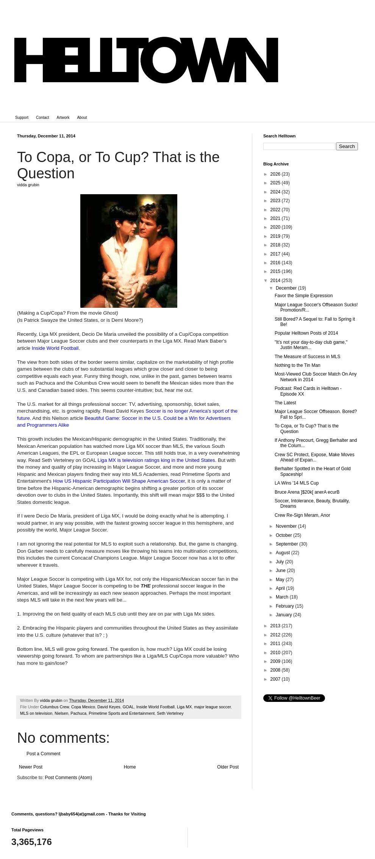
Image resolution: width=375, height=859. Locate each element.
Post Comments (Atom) (68, 777)
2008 (276, 670)
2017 (276, 254)
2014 (276, 280)
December (287, 288)
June (281, 570)
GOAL (128, 707)
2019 (276, 236)
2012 (276, 635)
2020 (276, 227)
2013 (276, 625)
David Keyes (108, 707)
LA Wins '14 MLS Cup (297, 483)
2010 (276, 652)
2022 (276, 209)
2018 (276, 245)
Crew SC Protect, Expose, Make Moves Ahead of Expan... (315, 457)
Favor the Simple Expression (304, 295)
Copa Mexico (83, 707)
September (287, 544)
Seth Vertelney (170, 713)
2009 (276, 661)
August (283, 552)
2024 (276, 192)
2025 (276, 183)
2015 (276, 271)
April (281, 588)
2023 (276, 200)
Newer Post (30, 767)
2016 (276, 262)
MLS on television (36, 713)
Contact (42, 117)
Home (130, 767)
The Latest (285, 402)
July (280, 561)
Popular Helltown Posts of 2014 (306, 333)
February (285, 606)
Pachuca (78, 713)
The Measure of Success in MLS (307, 356)
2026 (276, 174)
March (283, 597)
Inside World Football (155, 707)
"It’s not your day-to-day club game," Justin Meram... (311, 345)
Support (21, 117)
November (287, 526)
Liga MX (184, 707)
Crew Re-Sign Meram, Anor (302, 515)
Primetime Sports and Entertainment (122, 713)
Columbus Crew (54, 707)
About (82, 117)
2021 (276, 218)
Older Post (228, 767)
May (281, 579)
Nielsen (61, 713)
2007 (276, 679)
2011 (276, 643)
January (284, 614)
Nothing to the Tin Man (297, 365)
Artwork (63, 117)
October (284, 535)
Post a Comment (43, 753)
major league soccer (212, 707)
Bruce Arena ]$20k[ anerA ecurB (307, 492)
